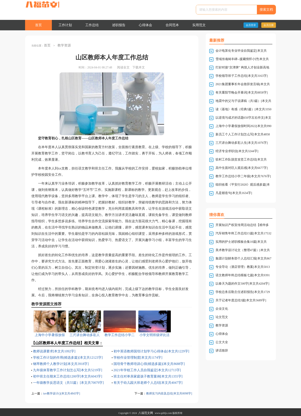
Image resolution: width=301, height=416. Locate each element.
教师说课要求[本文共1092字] (54, 349)
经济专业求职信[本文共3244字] (237, 151)
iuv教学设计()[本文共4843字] (63, 391)
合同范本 (172, 25)
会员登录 (251, 25)
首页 (38, 25)
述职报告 (118, 25)
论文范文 (222, 317)
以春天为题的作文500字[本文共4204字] (242, 283)
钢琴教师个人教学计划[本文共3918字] (61, 362)
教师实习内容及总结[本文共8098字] (167, 391)
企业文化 (222, 308)
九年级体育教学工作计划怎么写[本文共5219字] (67, 368)
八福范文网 (145, 411)
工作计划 (65, 25)
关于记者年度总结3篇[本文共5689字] (241, 300)
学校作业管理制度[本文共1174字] (138, 355)
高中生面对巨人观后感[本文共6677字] (242, 167)
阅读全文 (123, 65)
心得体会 (145, 25)
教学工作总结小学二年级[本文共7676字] (243, 176)
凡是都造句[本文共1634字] (234, 193)
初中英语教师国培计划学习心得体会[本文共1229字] (151, 349)
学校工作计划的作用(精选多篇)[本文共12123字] (68, 355)
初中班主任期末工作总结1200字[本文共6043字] (67, 374)
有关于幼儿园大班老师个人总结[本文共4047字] (148, 381)
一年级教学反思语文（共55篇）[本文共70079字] (68, 381)
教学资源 (62, 44)
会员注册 (269, 25)
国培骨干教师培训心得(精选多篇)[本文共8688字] (149, 362)
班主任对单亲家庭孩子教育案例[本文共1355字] (148, 374)
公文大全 (222, 342)
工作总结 (92, 25)
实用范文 (199, 25)
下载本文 (138, 65)
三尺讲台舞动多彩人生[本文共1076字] (242, 142)
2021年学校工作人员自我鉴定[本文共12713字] (147, 368)
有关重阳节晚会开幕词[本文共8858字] (242, 92)
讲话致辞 (222, 350)
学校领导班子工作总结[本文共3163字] (242, 75)
